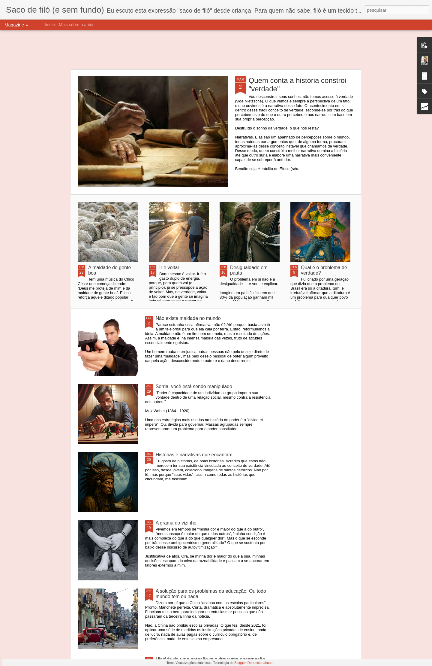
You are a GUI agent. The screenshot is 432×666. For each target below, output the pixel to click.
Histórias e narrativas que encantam (194, 454)
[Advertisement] (216, 49)
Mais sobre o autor (76, 24)
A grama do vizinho (176, 522)
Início (50, 24)
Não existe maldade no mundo (188, 318)
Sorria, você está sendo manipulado (194, 386)
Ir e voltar (169, 267)
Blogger (239, 662)
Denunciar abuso (260, 662)
